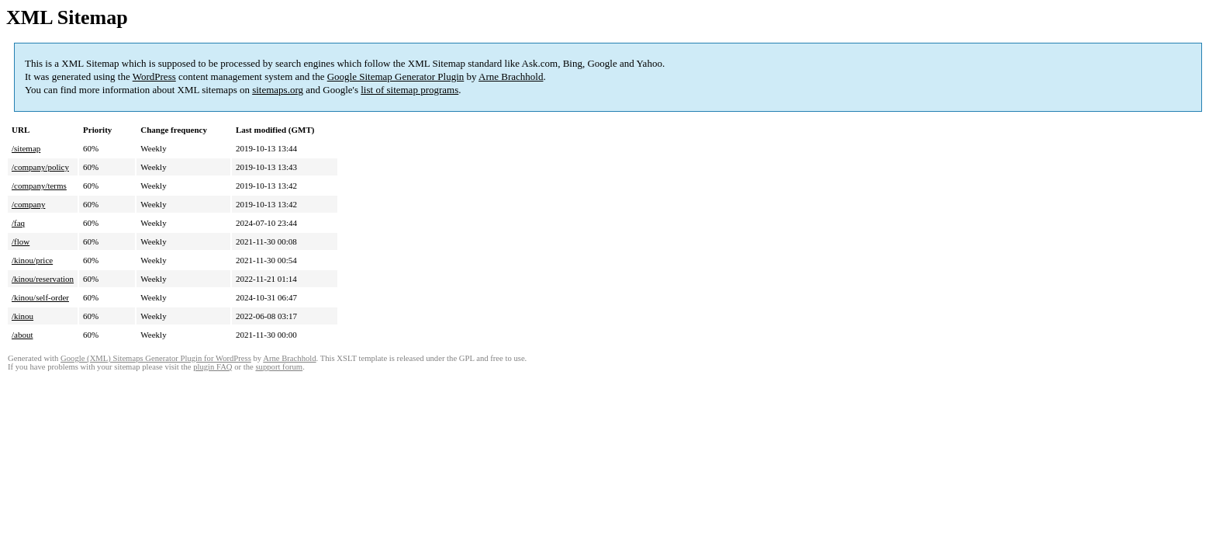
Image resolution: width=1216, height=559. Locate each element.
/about (22, 334)
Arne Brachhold (510, 76)
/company (28, 204)
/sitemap (26, 148)
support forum (278, 367)
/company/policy (40, 167)
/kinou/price (32, 260)
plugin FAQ (212, 367)
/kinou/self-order (40, 297)
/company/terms (39, 185)
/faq (18, 222)
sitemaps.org (277, 89)
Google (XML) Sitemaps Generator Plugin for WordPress (155, 358)
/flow (20, 241)
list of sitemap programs (409, 89)
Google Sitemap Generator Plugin (396, 76)
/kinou (22, 316)
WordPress (154, 76)
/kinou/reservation (43, 278)
